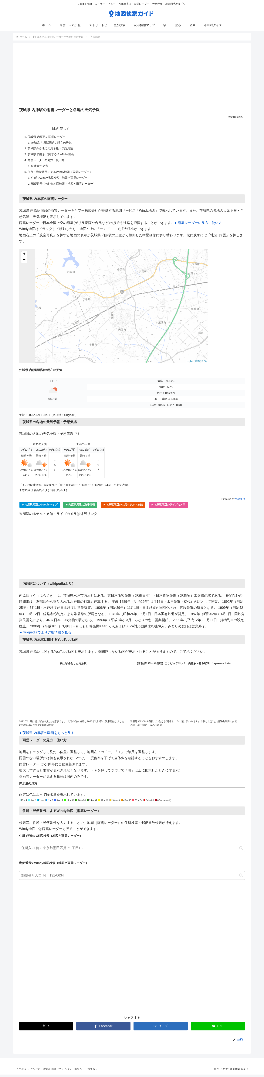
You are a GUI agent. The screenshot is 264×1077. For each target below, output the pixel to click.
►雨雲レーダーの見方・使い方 (198, 225)
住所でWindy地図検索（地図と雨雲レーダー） (63, 180)
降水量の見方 (41, 167)
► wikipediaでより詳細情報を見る (45, 635)
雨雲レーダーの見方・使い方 (47, 161)
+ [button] (24, 257)
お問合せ (96, 1071)
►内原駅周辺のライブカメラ (168, 506)
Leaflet (190, 364)
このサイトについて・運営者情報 (37, 1071)
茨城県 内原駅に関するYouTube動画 (52, 155)
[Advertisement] (132, 76)
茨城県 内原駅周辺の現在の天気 (53, 143)
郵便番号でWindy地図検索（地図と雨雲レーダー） (66, 186)
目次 (57, 128)
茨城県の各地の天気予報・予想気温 (52, 149)
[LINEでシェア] (218, 1028)
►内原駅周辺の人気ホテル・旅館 (123, 506)
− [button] (24, 262)
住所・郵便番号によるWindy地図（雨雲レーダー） (62, 173)
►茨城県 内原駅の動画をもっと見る (46, 735)
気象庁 (240, 501)
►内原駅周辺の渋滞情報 (80, 506)
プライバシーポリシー (74, 1071)
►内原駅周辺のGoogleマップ (39, 506)
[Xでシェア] (46, 1028)
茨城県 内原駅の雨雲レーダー (48, 137)
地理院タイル (201, 364)
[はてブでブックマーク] (161, 1028)
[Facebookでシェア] (103, 1028)
